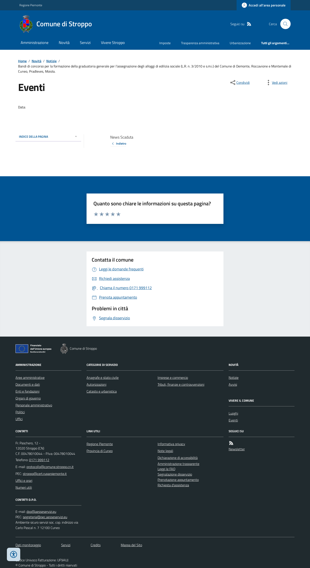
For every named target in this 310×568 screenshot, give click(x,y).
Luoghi (233, 413)
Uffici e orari (24, 480)
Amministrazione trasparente (178, 463)
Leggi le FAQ (166, 468)
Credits (96, 545)
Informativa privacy (171, 443)
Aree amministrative (30, 377)
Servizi (85, 42)
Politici (20, 412)
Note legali (165, 450)
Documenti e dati (28, 384)
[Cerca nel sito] (284, 24)
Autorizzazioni (96, 384)
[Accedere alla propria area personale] (264, 5)
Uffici (19, 418)
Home (22, 61)
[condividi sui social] (240, 82)
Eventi (233, 420)
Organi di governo (28, 398)
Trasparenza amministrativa (200, 43)
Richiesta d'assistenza (173, 485)
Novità (64, 42)
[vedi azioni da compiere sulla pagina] (276, 82)
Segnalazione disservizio (175, 474)
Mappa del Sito (131, 545)
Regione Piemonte (30, 5)
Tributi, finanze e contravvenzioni (181, 384)
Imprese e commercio (173, 377)
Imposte (165, 43)
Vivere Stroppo (113, 42)
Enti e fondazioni (27, 391)
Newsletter (237, 449)
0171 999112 (39, 459)
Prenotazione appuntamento (178, 479)
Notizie (51, 61)
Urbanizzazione (240, 43)
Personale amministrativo (34, 405)
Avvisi (233, 384)
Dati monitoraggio (28, 545)
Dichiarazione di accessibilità (178, 457)
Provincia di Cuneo (100, 450)
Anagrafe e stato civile (103, 377)
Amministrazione (34, 42)
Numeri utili (24, 487)
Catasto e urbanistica (102, 391)
